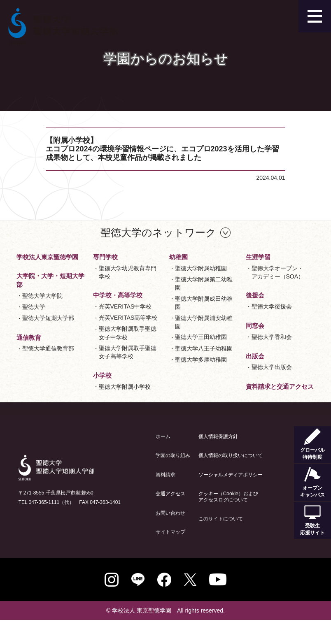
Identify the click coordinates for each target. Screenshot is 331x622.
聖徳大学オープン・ (278, 273)
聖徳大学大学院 (42, 295)
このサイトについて (220, 519)
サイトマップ (170, 532)
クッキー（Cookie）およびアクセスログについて (228, 496)
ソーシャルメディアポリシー (230, 475)
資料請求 (165, 475)
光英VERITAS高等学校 (128, 317)
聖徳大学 (33, 307)
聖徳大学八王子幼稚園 (204, 348)
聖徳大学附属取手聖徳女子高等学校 (127, 352)
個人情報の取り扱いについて (230, 455)
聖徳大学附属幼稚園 (201, 268)
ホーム (163, 436)
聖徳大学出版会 (272, 367)
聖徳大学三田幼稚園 (201, 337)
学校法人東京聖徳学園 (47, 256)
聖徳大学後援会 (272, 306)
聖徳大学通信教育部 (48, 348)
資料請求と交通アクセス (280, 386)
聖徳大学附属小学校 (125, 386)
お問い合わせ (170, 513)
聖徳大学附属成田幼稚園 (204, 302)
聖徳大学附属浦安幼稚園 (204, 322)
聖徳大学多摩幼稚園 (201, 359)
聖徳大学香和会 (272, 337)
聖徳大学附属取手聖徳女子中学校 (127, 332)
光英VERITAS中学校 (125, 306)
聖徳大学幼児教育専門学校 (127, 272)
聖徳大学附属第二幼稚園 (204, 283)
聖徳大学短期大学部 (48, 318)
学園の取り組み (173, 455)
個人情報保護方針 (218, 436)
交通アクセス (170, 494)
